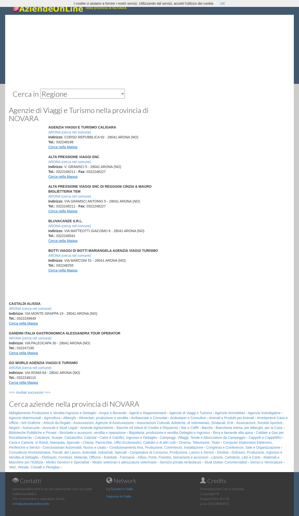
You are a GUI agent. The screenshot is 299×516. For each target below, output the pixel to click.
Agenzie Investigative (264, 413)
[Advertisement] (149, 49)
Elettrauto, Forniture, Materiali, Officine (71, 457)
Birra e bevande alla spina (233, 433)
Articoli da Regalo (57, 423)
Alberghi (69, 418)
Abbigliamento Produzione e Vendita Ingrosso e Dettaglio (52, 413)
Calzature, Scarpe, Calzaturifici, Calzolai (65, 438)
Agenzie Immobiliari (230, 413)
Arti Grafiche (30, 423)
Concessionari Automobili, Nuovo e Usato (74, 447)
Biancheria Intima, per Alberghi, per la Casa (249, 428)
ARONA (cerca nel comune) (69, 132)
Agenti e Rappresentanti (147, 413)
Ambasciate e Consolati (149, 418)
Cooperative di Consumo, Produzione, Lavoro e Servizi (172, 452)
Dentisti (223, 452)
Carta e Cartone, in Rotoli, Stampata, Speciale (44, 442)
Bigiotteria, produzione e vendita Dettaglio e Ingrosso (169, 433)
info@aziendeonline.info (31, 503)
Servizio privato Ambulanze (180, 462)
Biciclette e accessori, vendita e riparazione (92, 433)
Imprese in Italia (118, 496)
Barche (207, 428)
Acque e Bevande (113, 413)
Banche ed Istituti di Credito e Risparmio (147, 428)
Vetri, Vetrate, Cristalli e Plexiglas (34, 467)
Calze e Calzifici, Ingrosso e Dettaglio (128, 438)
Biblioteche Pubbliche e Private (32, 433)
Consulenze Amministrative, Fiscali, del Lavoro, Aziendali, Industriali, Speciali (68, 452)
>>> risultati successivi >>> (38, 392)
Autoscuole (30, 428)
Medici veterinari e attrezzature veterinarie (124, 462)
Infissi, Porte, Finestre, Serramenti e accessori (173, 457)
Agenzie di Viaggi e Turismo (190, 413)
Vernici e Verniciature (266, 462)
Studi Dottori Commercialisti (226, 462)
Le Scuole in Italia (119, 489)
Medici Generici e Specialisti (67, 462)
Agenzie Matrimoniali (25, 418)
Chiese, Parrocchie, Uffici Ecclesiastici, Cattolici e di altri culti (129, 442)
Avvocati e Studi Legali (59, 428)
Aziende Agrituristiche (96, 428)
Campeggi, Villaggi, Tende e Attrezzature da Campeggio (202, 438)
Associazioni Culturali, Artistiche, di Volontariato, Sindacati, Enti (185, 423)
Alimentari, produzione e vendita (103, 418)
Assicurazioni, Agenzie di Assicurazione (103, 423)
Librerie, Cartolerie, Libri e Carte (236, 457)
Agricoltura (52, 418)
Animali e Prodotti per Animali (231, 418)
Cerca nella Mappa (62, 147)
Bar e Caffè (190, 428)
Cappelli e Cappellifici (264, 438)
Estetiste (110, 457)
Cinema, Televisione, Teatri (199, 442)
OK (222, 3)
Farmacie (127, 457)
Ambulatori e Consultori (188, 418)
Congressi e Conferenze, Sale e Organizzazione (243, 447)
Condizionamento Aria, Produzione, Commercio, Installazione (156, 447)
